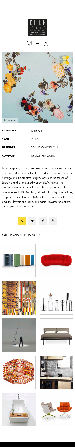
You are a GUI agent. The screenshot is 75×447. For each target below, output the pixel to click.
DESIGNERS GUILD (43, 156)
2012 (34, 139)
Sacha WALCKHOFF (44, 147)
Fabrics (36, 130)
